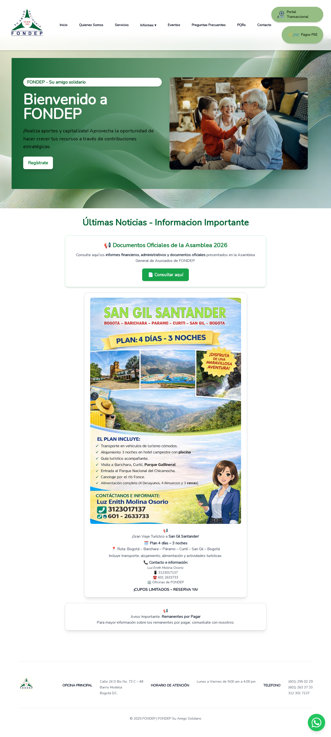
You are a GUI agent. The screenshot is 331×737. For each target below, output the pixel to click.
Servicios (122, 25)
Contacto (264, 25)
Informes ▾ (148, 25)
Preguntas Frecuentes (209, 25)
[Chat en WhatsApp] (316, 722)
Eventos (174, 25)
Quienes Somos (91, 25)
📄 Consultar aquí (165, 275)
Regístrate (38, 163)
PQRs (241, 25)
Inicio (63, 25)
